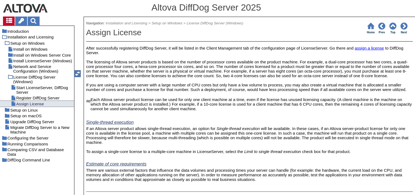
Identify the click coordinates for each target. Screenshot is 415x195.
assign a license (369, 48)
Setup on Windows (167, 23)
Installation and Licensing (126, 23)
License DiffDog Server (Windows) (214, 23)
